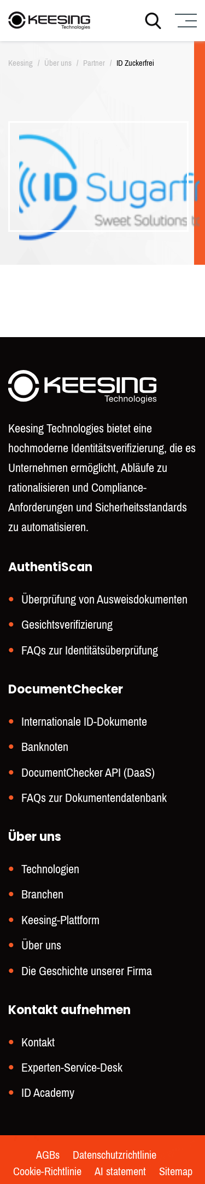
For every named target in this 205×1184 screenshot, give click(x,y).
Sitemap (175, 1172)
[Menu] (184, 20)
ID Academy (47, 1092)
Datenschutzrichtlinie (114, 1155)
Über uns (41, 945)
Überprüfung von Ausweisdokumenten (104, 599)
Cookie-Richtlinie (47, 1172)
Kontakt (38, 1042)
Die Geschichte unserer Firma (86, 971)
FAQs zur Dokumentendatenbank (94, 798)
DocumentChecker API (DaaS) (88, 772)
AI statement (120, 1172)
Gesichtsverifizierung (67, 624)
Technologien (50, 869)
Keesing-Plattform (60, 920)
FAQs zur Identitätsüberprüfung (89, 650)
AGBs (48, 1155)
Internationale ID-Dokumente (84, 721)
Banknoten (44, 747)
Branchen (42, 894)
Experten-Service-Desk (71, 1067)
